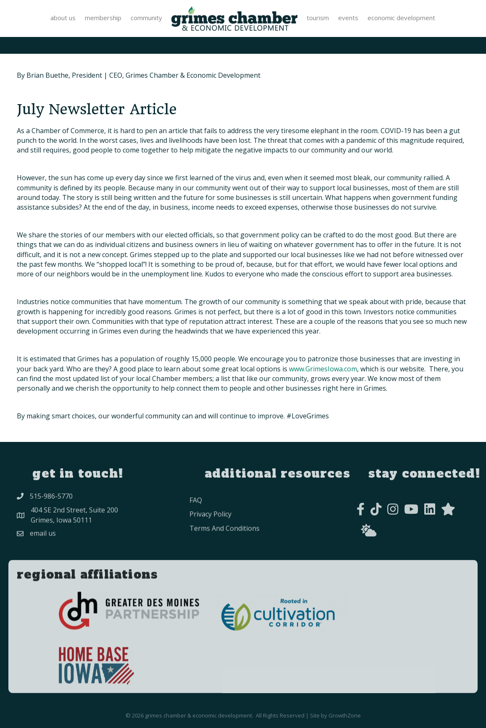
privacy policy (210, 526)
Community (146, 17)
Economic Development (401, 17)
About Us (63, 17)
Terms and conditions (224, 540)
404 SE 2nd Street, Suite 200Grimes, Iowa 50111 (74, 519)
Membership (103, 17)
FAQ (195, 513)
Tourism (318, 17)
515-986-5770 (51, 499)
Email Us (43, 538)
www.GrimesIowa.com (323, 368)
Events (348, 17)
